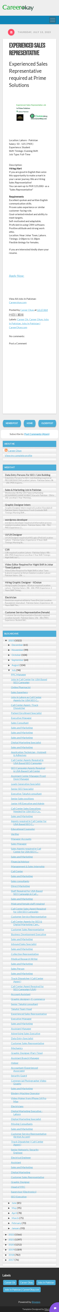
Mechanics (17, 1048)
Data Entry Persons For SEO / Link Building (27, 474)
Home (30, 423)
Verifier (15, 833)
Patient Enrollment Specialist (26, 712)
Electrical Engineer (21, 1157)
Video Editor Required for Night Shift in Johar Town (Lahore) (29, 566)
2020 (11, 1244)
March (15, 1217)
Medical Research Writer (24, 958)
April (14, 1212)
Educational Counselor (23, 828)
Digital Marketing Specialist (26, 742)
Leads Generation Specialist (25, 783)
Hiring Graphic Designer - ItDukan (23, 582)
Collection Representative (25, 953)
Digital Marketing (20, 1172)
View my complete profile (18, 455)
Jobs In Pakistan (46, 1282)
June (14, 1202)
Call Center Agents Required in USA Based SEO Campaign (27, 761)
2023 (11, 640)
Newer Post (12, 423)
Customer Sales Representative (27, 929)
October (16, 654)
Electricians (17, 1106)
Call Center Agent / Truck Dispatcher (24, 706)
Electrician (10, 597)
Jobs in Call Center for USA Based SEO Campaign (29, 681)
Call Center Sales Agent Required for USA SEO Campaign (28, 910)
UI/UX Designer (13, 534)
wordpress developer (16, 519)
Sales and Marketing (22, 727)
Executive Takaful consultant (26, 793)
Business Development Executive (28, 934)
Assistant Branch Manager (25, 1057)
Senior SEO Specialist (22, 788)
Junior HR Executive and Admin (27, 803)
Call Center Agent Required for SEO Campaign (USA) (27, 988)
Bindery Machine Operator (25, 1093)
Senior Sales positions (22, 798)
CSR (7, 549)
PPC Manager (18, 674)
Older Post (47, 423)
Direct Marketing (20, 886)
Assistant (16, 1162)
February (16, 1222)
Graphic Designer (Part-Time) (27, 1052)
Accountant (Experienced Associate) (24, 1069)
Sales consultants (20, 881)
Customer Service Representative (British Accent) (28, 1135)
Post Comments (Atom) (36, 434)
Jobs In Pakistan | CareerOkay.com (22, 1289)
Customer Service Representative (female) (27, 612)
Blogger (36, 1301)
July (14, 670)
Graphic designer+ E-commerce (28, 999)
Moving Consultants (22, 1123)
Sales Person (17, 968)
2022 (11, 1234)
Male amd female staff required (28, 903)
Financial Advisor (20, 861)
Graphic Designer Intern (17, 504)
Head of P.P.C (18, 1186)
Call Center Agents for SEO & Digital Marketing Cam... (26, 923)
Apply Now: (16, 276)
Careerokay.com (18, 302)
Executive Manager (21, 717)
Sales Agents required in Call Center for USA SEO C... (26, 850)
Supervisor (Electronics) (23, 1191)
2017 (11, 1259)
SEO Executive (19, 1196)
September (17, 659)
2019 (11, 1249)
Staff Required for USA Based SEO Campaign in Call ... (27, 892)
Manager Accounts (21, 838)
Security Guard (19, 1075)
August (15, 665)
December (17, 644)
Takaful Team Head (21, 1008)
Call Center (17, 871)
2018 (11, 1254)
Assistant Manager (21, 1028)
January (16, 1228)
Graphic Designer (20, 1181)
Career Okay (36, 319)
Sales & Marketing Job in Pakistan (23, 489)
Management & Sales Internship (28, 866)
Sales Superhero (19, 692)
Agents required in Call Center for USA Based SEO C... (29, 823)
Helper (14, 1062)
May (14, 1207)
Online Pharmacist (21, 687)
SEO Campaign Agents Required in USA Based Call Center (28, 769)
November (17, 649)
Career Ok (22, 319)
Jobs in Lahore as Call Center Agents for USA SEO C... (26, 699)
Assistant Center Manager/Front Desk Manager (28, 777)
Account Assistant (20, 994)
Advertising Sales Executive (25, 1033)
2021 (11, 1239)
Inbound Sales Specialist (23, 944)
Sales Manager (19, 843)
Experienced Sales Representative (27, 49)
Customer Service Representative (28, 916)
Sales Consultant (20, 722)
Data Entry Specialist (22, 1038)
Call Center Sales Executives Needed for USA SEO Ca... (26, 810)
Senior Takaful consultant (24, 1004)
